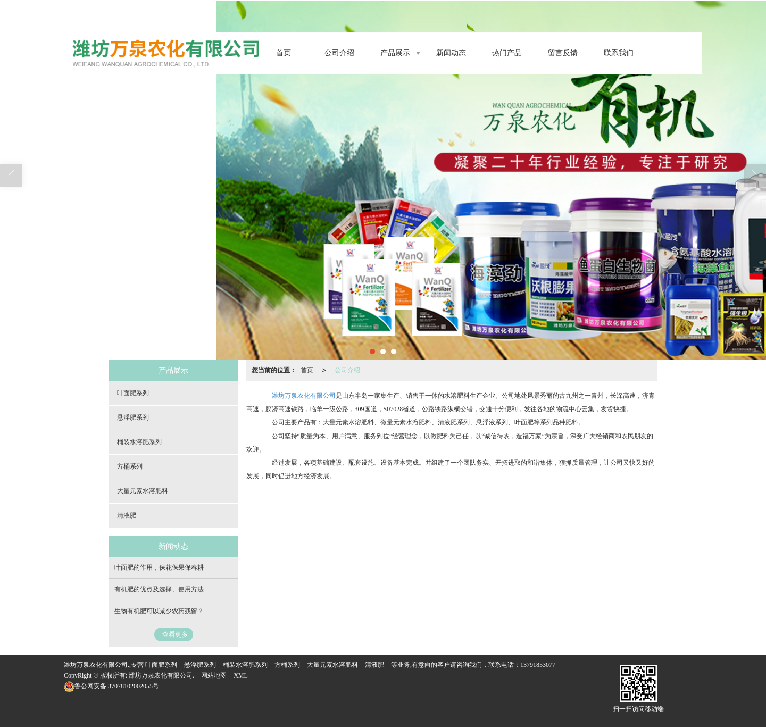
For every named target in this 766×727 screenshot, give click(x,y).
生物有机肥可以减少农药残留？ (159, 611)
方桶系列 (130, 466)
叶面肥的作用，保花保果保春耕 (159, 567)
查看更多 (175, 634)
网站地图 (214, 675)
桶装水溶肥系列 (139, 442)
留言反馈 (563, 53)
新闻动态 (451, 53)
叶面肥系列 (133, 393)
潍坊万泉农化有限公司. (161, 675)
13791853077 (537, 664)
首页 (283, 53)
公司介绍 (339, 53)
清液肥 (126, 515)
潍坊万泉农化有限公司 (304, 395)
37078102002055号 (111, 686)
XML (241, 675)
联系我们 (619, 53)
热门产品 (507, 53)
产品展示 (395, 53)
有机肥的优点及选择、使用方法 (159, 589)
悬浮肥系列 (133, 417)
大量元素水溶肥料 (142, 491)
